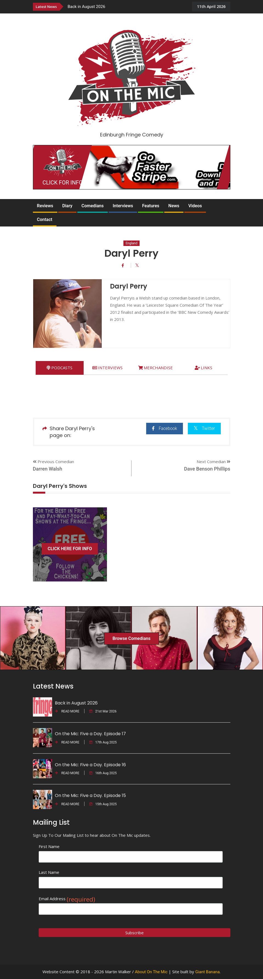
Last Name (49, 872)
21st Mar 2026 (103, 711)
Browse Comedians (131, 638)
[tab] (60, 367)
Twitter (204, 428)
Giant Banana (207, 971)
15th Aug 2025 (103, 804)
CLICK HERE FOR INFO (70, 548)
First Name (49, 846)
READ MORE (67, 711)
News (173, 205)
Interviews (123, 205)
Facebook (162, 428)
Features (150, 205)
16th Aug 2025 (103, 773)
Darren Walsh (47, 469)
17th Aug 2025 (103, 742)
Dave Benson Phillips (207, 469)
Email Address (67, 898)
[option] (127, 6)
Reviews (45, 205)
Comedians (92, 205)
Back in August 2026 (86, 6)
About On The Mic (151, 971)
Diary (67, 205)
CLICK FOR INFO (63, 182)
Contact (44, 219)
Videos (195, 205)
